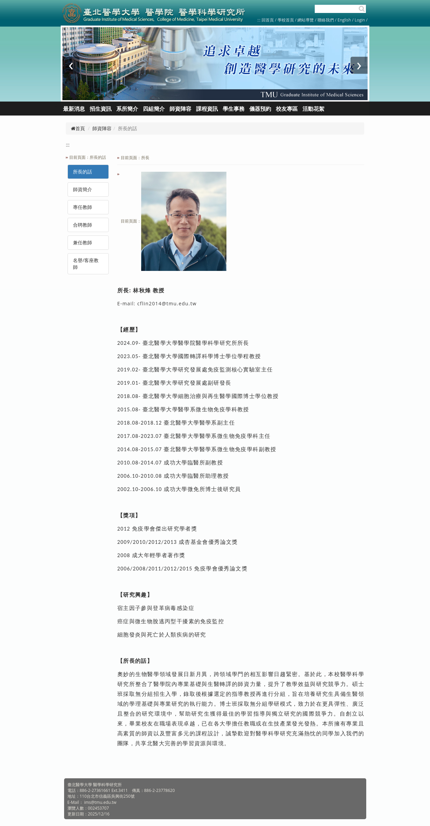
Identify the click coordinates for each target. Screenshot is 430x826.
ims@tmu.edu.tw (100, 802)
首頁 (78, 128)
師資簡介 (82, 189)
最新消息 (74, 108)
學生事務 (233, 108)
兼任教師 (82, 242)
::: (259, 20)
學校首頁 (286, 20)
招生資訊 (101, 108)
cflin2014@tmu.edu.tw (166, 303)
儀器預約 (260, 108)
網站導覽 (305, 20)
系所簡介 (127, 108)
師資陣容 (102, 128)
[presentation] (70, 65)
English (344, 20)
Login (360, 20)
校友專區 (287, 108)
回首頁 (268, 20)
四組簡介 (154, 108)
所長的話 (82, 171)
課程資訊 (207, 108)
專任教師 (82, 207)
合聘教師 (82, 224)
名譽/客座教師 (86, 263)
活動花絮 (313, 108)
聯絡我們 (325, 20)
